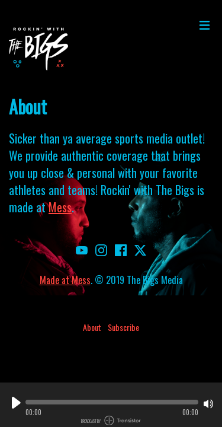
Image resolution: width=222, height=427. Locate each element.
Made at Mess (65, 280)
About (92, 327)
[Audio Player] (111, 405)
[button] (111, 402)
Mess (60, 207)
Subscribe (123, 327)
